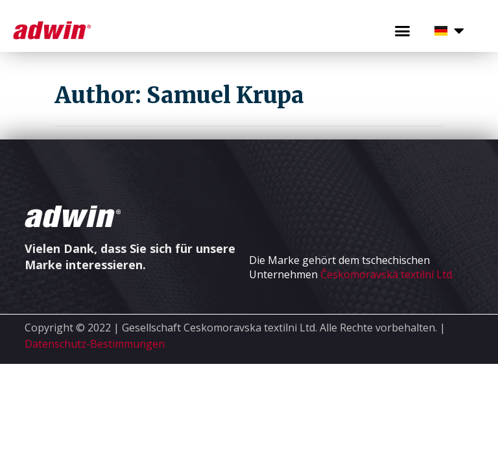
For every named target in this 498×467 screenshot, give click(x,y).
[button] (402, 31)
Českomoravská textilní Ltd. (387, 274)
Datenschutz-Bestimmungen (95, 344)
